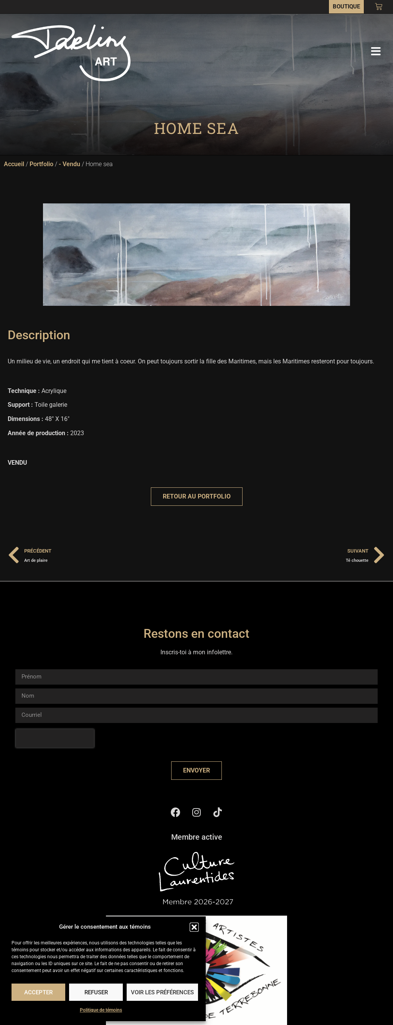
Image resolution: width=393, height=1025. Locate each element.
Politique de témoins (101, 1010)
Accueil (14, 164)
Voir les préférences (162, 992)
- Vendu (69, 164)
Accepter (38, 992)
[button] (194, 927)
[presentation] (55, 738)
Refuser (96, 992)
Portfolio (41, 164)
